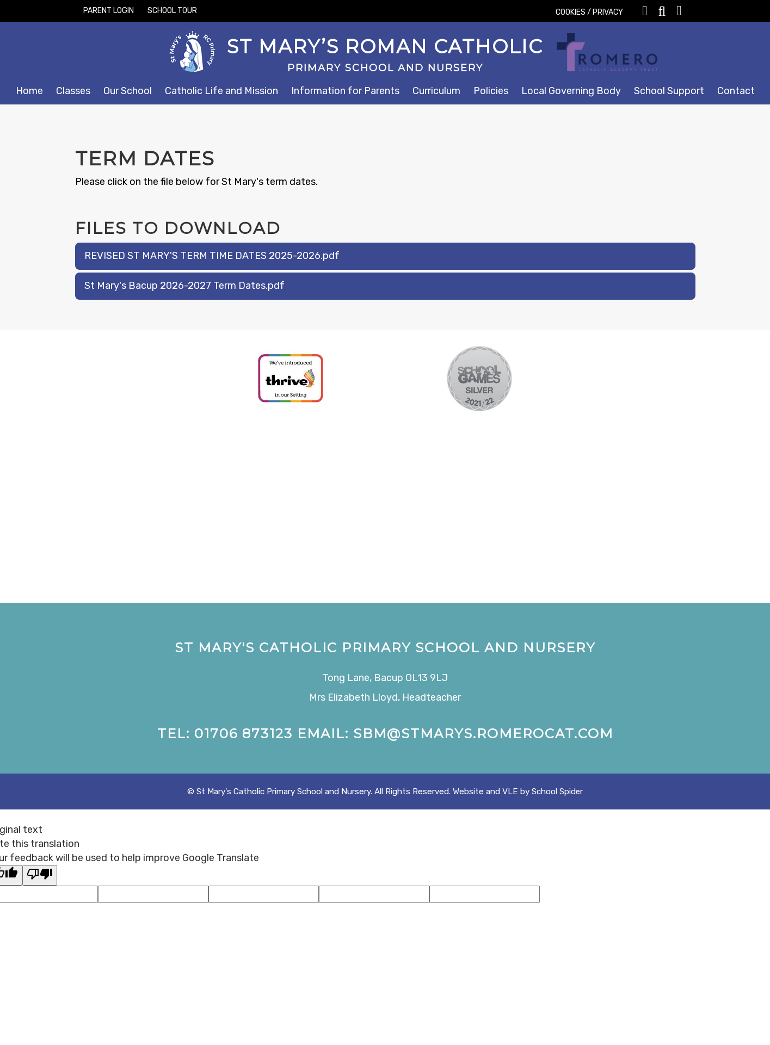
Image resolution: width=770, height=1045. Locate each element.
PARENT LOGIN (108, 10)
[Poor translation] (39, 875)
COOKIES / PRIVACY (589, 12)
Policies (490, 91)
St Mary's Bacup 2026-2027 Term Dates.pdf (184, 286)
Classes (73, 91)
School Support (669, 91)
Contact (736, 91)
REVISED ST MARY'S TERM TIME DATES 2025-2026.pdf (212, 256)
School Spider (557, 791)
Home (29, 91)
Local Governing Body (571, 91)
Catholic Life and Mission (221, 91)
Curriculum (436, 91)
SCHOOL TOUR (172, 10)
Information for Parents (345, 91)
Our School (127, 91)
